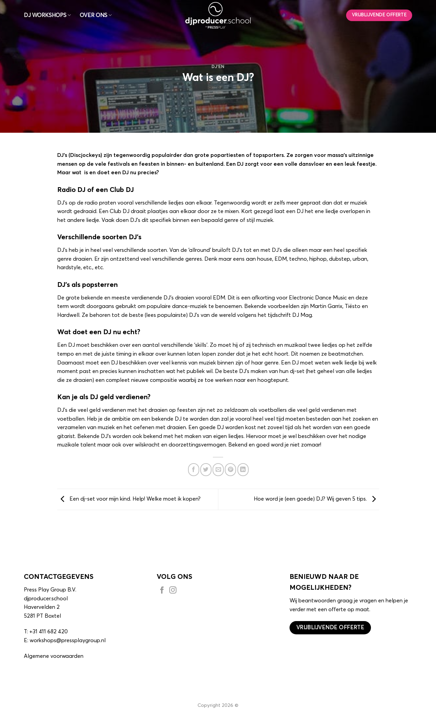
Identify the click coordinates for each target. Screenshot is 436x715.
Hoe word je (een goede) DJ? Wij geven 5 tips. (316, 499)
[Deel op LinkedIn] (243, 469)
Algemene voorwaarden (53, 656)
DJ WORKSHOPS (47, 15)
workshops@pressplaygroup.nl (68, 640)
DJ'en (218, 67)
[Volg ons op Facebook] (162, 591)
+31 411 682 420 (48, 631)
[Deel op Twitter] (206, 469)
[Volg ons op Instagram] (172, 591)
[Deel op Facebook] (193, 469)
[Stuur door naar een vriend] (218, 469)
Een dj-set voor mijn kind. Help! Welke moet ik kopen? (129, 499)
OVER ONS (96, 15)
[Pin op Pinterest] (230, 469)
